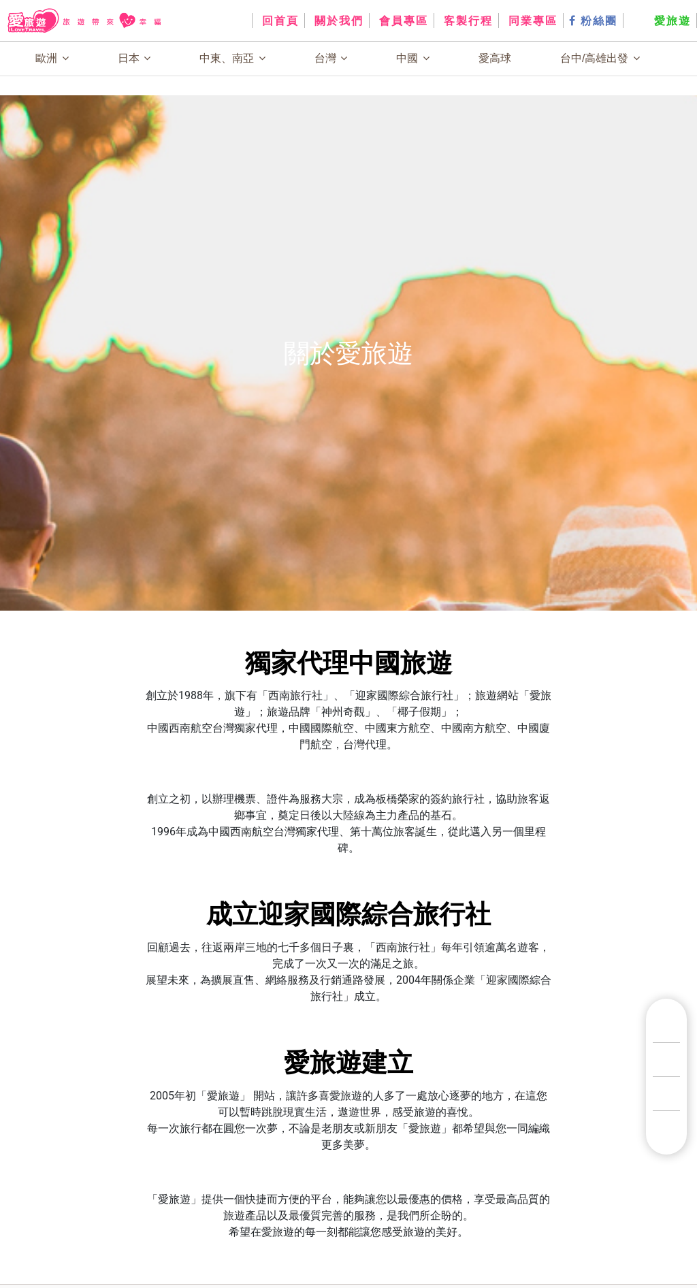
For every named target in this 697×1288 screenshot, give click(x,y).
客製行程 (466, 20)
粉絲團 (593, 20)
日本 (134, 58)
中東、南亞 (232, 58)
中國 (412, 58)
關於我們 (336, 20)
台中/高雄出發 (600, 58)
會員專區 (401, 20)
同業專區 (530, 20)
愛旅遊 (660, 20)
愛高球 (495, 58)
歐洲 (51, 58)
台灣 (330, 58)
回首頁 (278, 20)
